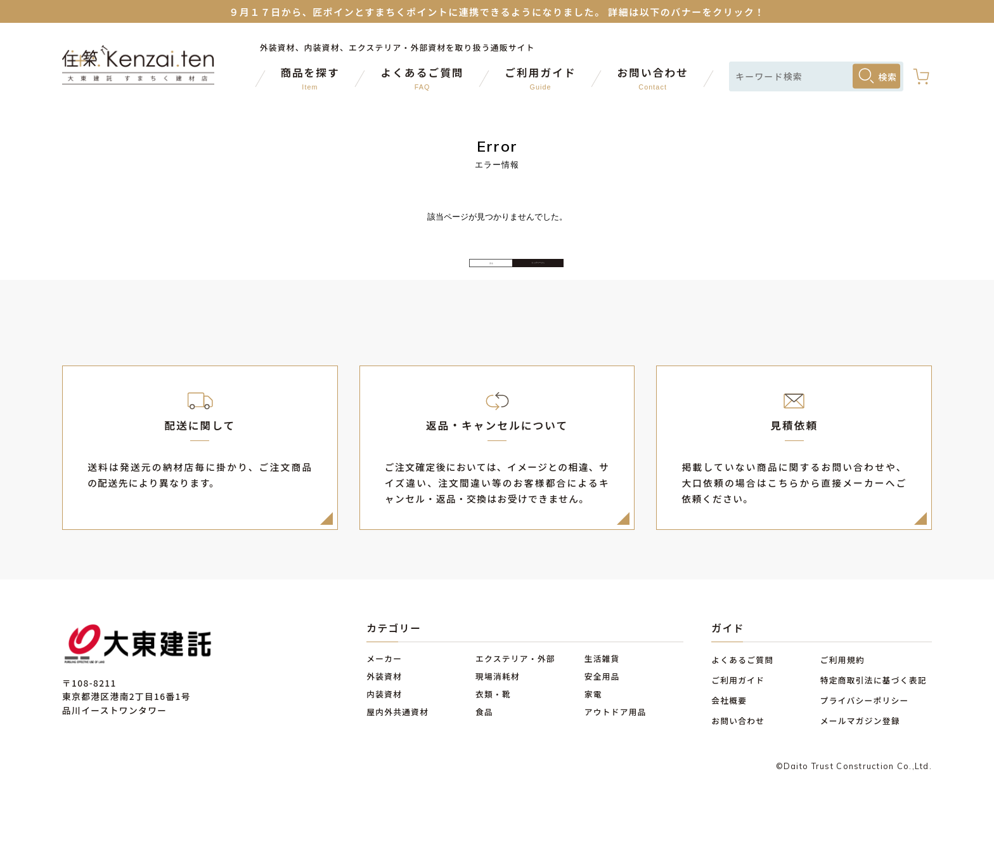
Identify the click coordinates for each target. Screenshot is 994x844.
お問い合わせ (738, 744)
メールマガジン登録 (860, 744)
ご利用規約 (842, 684)
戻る (392, 275)
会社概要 (729, 724)
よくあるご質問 (742, 684)
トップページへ (602, 275)
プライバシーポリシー (864, 724)
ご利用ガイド (738, 704)
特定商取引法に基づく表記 (873, 704)
